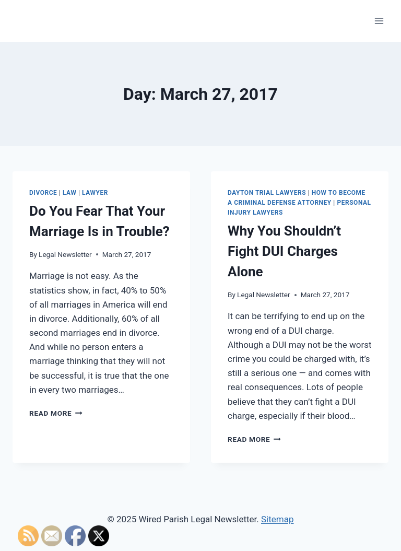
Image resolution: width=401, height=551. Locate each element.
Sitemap (277, 519)
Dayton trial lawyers (267, 192)
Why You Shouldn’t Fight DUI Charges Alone (284, 251)
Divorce (43, 192)
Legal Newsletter (65, 254)
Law (69, 192)
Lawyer (95, 192)
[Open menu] (378, 21)
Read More (55, 413)
